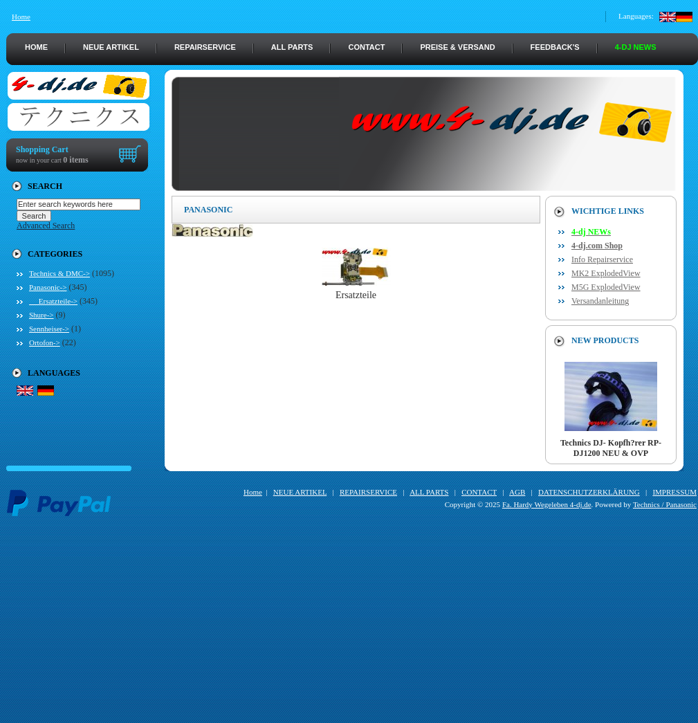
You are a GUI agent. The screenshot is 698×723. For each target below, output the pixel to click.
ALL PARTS (292, 47)
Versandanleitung (600, 301)
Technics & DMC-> (59, 273)
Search (45, 186)
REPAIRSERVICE (205, 47)
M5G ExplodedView (606, 287)
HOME (36, 47)
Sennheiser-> (49, 328)
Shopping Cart (42, 149)
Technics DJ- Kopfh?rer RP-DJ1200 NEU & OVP (610, 444)
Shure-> (41, 315)
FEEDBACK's (555, 47)
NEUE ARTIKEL (111, 47)
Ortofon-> (44, 342)
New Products (605, 340)
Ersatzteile (356, 291)
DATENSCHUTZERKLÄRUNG (589, 492)
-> (47, 287)
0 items (75, 160)
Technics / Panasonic (665, 504)
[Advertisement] (352, 626)
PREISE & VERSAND (457, 47)
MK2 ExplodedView (606, 273)
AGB (517, 492)
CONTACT (366, 47)
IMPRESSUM (674, 492)
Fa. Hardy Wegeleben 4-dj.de (546, 504)
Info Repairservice (602, 259)
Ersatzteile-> (53, 301)
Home (21, 16)
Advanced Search (46, 225)
